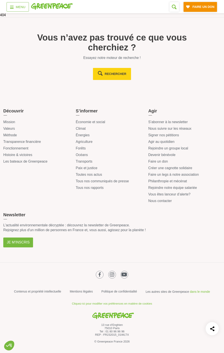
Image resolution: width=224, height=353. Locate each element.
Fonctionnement (15, 148)
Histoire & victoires (17, 155)
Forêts (81, 148)
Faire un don (158, 161)
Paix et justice (86, 168)
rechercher (115, 74)
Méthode (10, 135)
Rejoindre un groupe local (168, 148)
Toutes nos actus (89, 174)
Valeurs (9, 128)
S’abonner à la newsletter (168, 122)
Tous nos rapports (89, 188)
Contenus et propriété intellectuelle (37, 291)
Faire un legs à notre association (173, 174)
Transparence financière (22, 142)
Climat (81, 128)
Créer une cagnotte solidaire (170, 168)
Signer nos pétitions (163, 135)
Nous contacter (160, 201)
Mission (9, 122)
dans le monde (200, 291)
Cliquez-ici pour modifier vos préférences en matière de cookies (112, 303)
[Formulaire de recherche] (174, 7)
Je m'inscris (18, 242)
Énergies (82, 135)
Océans (82, 155)
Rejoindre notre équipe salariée (172, 188)
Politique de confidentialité (119, 291)
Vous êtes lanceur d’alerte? (169, 194)
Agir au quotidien (161, 142)
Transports (84, 161)
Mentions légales (81, 291)
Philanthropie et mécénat (167, 181)
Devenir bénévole (162, 155)
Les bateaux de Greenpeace (25, 161)
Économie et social (90, 122)
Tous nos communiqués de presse (102, 181)
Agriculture (84, 142)
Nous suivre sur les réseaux (169, 128)
